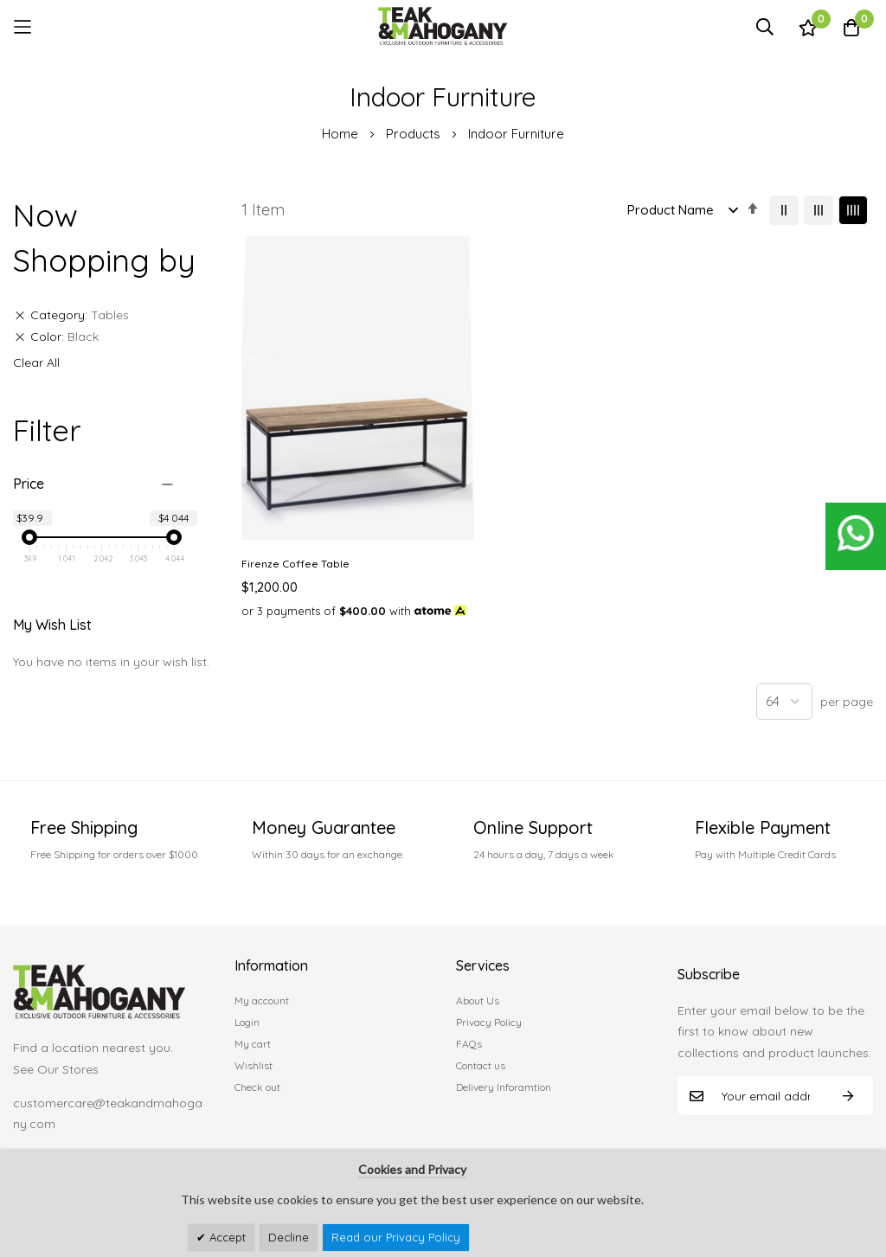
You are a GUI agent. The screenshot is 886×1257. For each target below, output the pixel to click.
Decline (288, 1237)
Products (415, 133)
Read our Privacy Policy (395, 1237)
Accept (226, 1237)
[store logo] (443, 26)
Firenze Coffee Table (295, 442)
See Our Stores (56, 1063)
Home (342, 133)
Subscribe (847, 1089)
